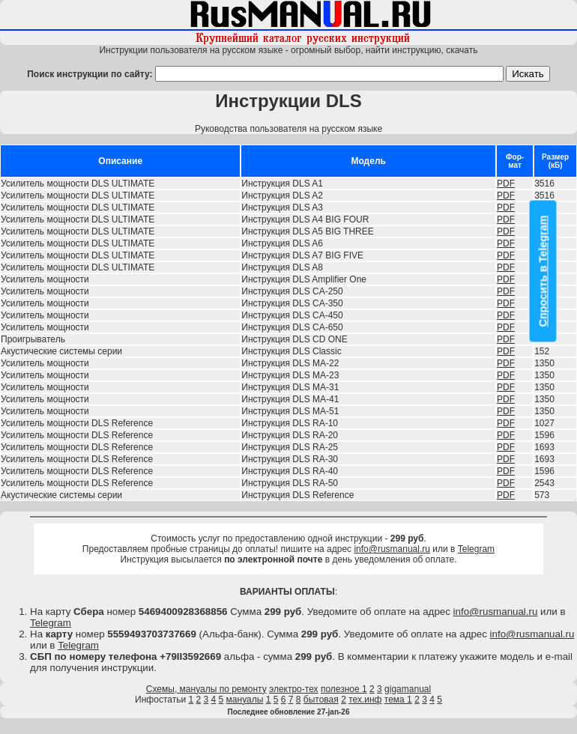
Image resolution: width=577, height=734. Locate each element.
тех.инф (364, 699)
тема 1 (398, 699)
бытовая (321, 699)
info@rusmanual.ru (392, 549)
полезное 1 (344, 689)
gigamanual (407, 689)
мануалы (245, 699)
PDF (506, 183)
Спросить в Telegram (543, 271)
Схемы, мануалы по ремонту (206, 689)
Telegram (476, 549)
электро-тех (293, 689)
